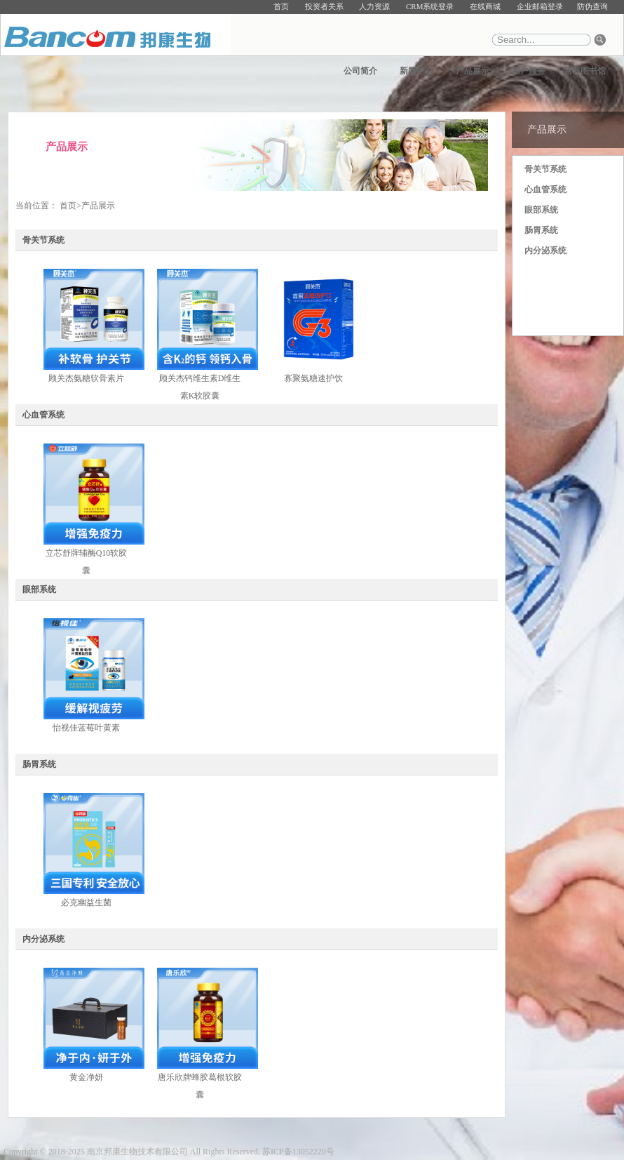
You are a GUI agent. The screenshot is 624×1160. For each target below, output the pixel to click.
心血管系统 (545, 189)
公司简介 (360, 71)
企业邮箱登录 (540, 6)
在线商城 (485, 6)
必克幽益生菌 (86, 902)
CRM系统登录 (430, 6)
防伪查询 (592, 6)
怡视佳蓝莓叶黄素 (86, 728)
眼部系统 (541, 210)
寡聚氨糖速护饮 (313, 378)
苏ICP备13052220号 (298, 1151)
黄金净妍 (86, 1077)
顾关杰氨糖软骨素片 (86, 378)
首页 (281, 6)
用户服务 (528, 71)
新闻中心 (416, 71)
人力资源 (374, 6)
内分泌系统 (545, 250)
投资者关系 (324, 6)
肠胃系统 (541, 230)
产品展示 (472, 71)
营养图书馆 (585, 71)
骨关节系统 (545, 169)
